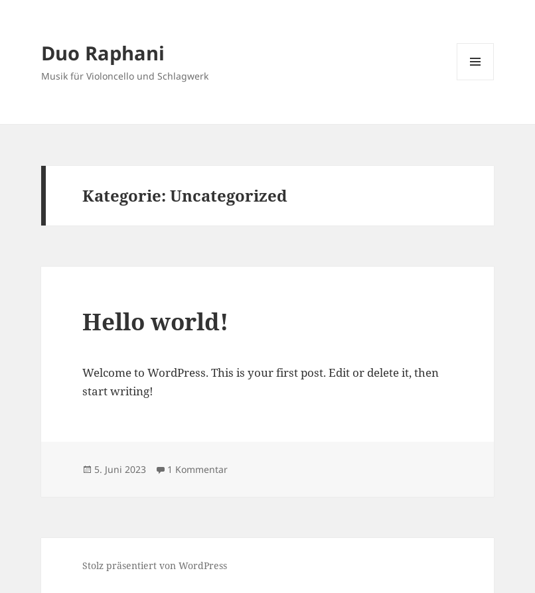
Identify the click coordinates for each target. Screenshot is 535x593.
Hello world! (155, 321)
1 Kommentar (197, 469)
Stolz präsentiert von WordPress (154, 565)
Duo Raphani (103, 53)
